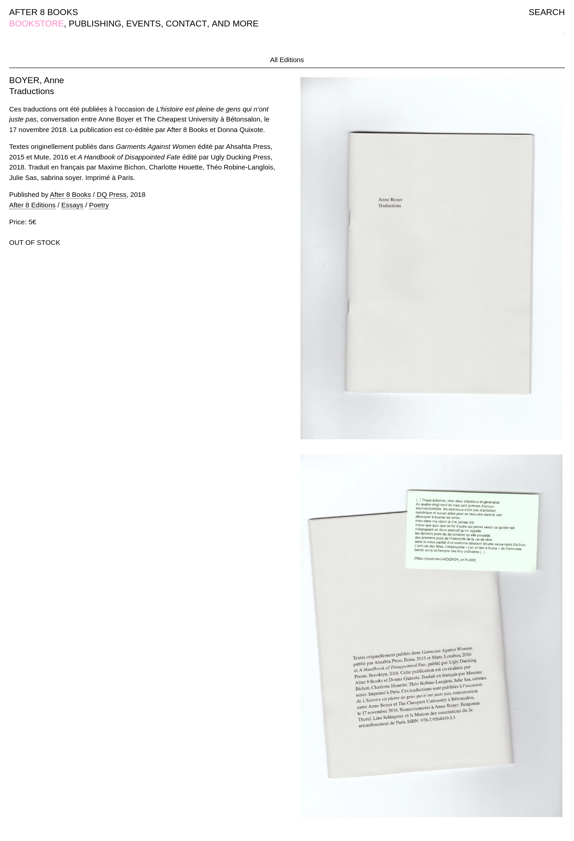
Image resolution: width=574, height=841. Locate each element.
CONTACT (186, 23)
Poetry (99, 205)
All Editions (287, 59)
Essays (72, 205)
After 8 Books (70, 194)
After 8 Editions (32, 205)
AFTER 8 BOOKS (43, 12)
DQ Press (111, 194)
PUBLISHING (95, 23)
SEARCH (547, 12)
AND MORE (235, 23)
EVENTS (143, 23)
